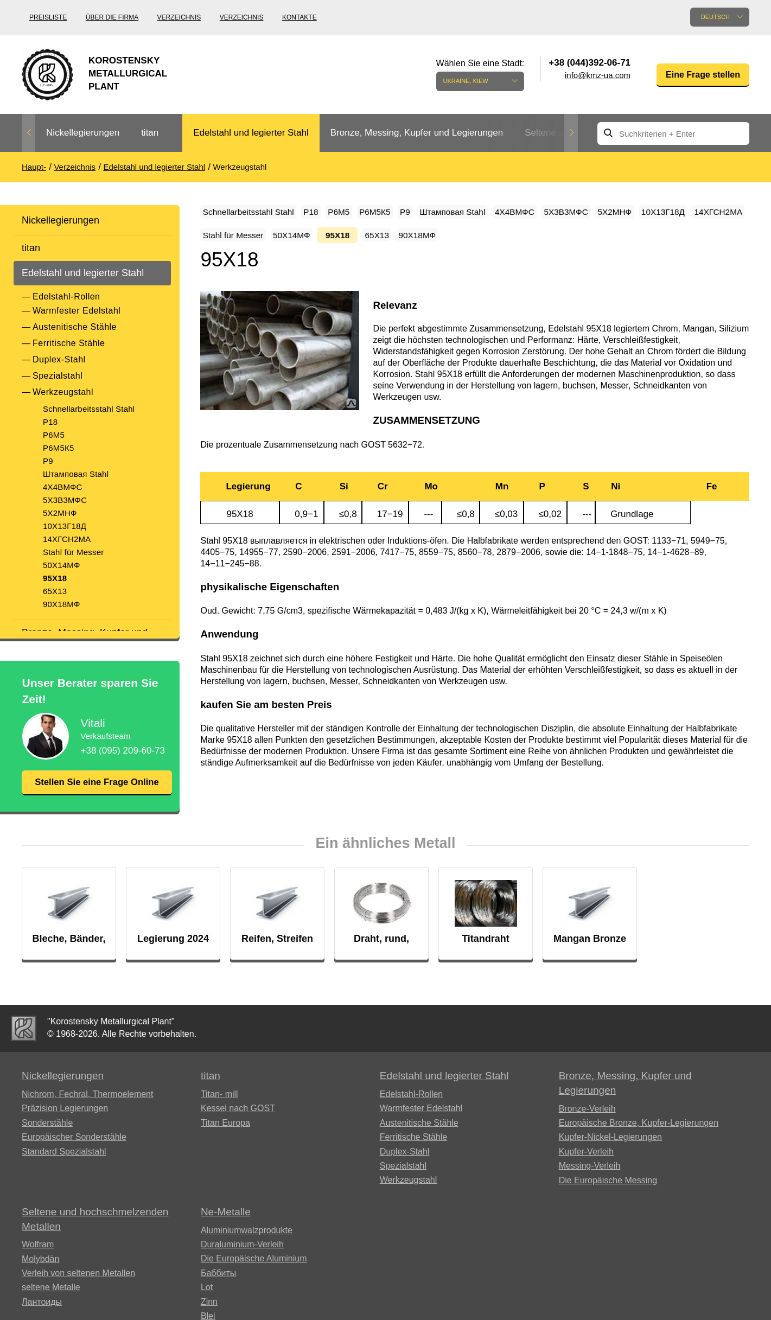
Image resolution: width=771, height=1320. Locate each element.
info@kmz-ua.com (597, 75)
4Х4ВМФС (62, 487)
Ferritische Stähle (69, 343)
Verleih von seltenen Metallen (78, 1287)
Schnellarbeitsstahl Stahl (89, 408)
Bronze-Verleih (587, 1123)
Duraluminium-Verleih (242, 1259)
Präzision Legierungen (65, 1123)
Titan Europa (225, 1137)
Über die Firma (112, 17)
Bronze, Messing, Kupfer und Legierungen (416, 132)
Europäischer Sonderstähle (74, 1151)
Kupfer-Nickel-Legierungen (610, 1152)
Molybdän (40, 1273)
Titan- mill (219, 1108)
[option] (82, 133)
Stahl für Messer (73, 552)
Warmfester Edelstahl (76, 310)
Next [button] (571, 133)
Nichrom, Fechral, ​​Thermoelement (87, 1108)
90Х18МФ (61, 604)
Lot (207, 1301)
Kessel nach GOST (238, 1123)
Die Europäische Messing (608, 1195)
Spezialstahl (57, 375)
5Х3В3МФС (65, 500)
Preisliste (48, 17)
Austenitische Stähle (75, 326)
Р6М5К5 (58, 447)
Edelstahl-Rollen (66, 296)
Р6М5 (54, 434)
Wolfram (38, 1259)
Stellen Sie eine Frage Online (96, 789)
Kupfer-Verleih (586, 1166)
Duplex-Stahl (59, 359)
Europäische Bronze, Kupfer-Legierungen (638, 1137)
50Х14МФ (61, 565)
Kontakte (299, 17)
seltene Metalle (51, 1301)
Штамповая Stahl (76, 474)
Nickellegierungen (82, 132)
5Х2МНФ (60, 513)
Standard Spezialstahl (64, 1166)
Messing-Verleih (590, 1180)
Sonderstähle (47, 1137)
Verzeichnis (179, 17)
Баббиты (219, 1287)
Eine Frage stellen (703, 74)
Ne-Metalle (226, 1226)
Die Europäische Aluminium (254, 1273)
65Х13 (55, 591)
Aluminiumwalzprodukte (246, 1244)
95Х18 (55, 578)
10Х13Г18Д (64, 526)
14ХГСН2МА (67, 539)
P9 (48, 460)
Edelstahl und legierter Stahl (251, 132)
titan (149, 132)
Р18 (50, 421)
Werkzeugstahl (63, 392)
